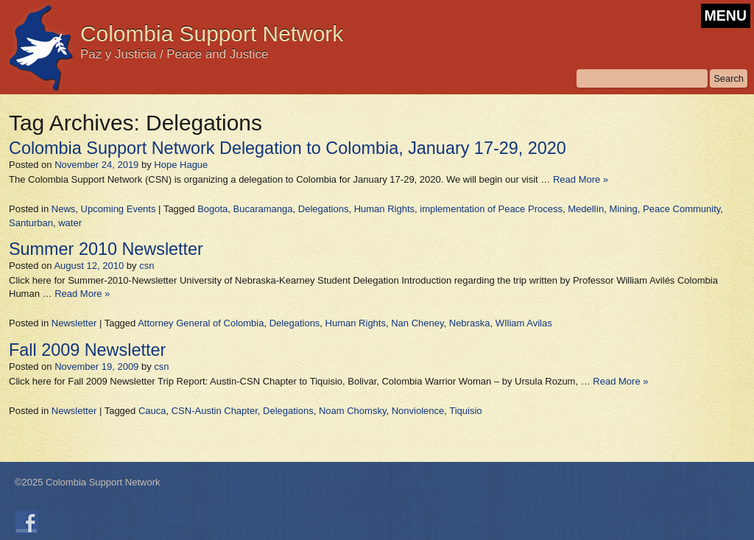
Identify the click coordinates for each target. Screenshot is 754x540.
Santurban (31, 222)
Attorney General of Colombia (201, 323)
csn (146, 265)
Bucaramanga (263, 208)
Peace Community (681, 208)
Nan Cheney (417, 323)
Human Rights (384, 208)
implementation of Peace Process (491, 208)
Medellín (586, 208)
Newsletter (74, 323)
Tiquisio (465, 410)
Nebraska (469, 323)
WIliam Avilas (524, 323)
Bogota (212, 208)
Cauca (152, 410)
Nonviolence (418, 410)
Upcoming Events (118, 208)
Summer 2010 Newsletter (106, 249)
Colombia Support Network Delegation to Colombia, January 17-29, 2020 (287, 148)
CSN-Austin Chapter (215, 410)
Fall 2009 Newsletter (87, 350)
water (70, 222)
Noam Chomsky (353, 410)
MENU (726, 15)
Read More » (580, 179)
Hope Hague (181, 164)
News (64, 208)
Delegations (323, 208)
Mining (624, 208)
